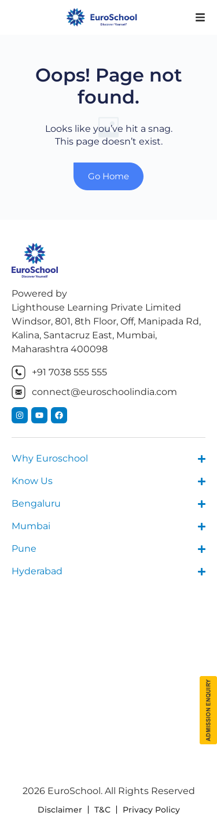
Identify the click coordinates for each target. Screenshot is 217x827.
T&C (102, 809)
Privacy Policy (151, 809)
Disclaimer (60, 809)
